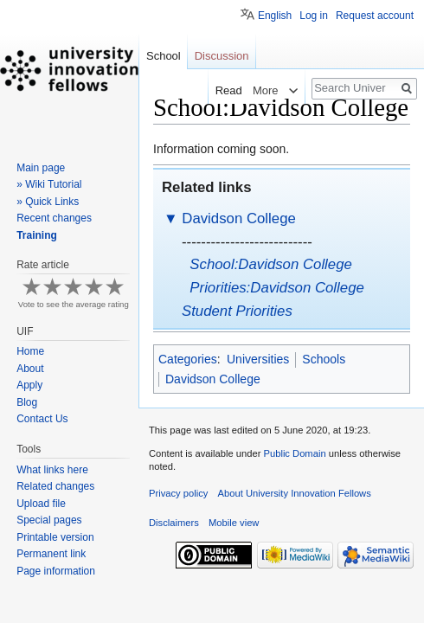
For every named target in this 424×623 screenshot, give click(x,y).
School (163, 55)
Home (30, 351)
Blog (26, 402)
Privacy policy (178, 493)
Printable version (54, 537)
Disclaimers (174, 522)
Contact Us (41, 419)
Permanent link (51, 554)
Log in (313, 16)
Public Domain (294, 453)
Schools (323, 359)
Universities (258, 359)
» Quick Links (47, 202)
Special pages (48, 520)
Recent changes (54, 218)
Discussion (222, 55)
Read (225, 90)
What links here (52, 470)
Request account (375, 16)
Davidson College (239, 218)
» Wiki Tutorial (48, 184)
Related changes (55, 486)
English (275, 16)
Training (36, 235)
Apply (29, 385)
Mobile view (234, 522)
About (29, 369)
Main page (40, 168)
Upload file (41, 504)
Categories (187, 359)
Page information (55, 571)
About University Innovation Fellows (294, 493)
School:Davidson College (271, 264)
